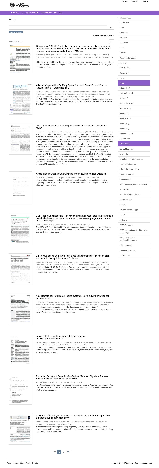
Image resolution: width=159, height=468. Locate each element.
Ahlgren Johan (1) (127, 93)
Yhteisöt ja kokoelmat (128, 58)
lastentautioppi (125, 179)
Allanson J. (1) (125, 108)
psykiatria (123, 220)
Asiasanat (123, 38)
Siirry (110, 27)
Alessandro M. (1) (126, 103)
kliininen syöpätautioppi (129, 210)
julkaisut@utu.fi (118, 463)
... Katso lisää (125, 139)
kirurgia (122, 205)
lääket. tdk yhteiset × (15, 32)
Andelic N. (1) (125, 124)
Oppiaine (123, 53)
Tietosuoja (129, 463)
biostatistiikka (125, 189)
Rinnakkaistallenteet (48, 13)
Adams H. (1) (125, 88)
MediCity (123, 215)
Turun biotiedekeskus (128, 164)
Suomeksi (125, 1)
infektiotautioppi (126, 200)
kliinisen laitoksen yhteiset (130, 169)
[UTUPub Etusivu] (19, 4)
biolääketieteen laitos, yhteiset (131, 159)
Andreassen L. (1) (127, 134)
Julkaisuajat (124, 22)
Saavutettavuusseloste (143, 463)
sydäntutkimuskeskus (128, 250)
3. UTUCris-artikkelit (30, 13)
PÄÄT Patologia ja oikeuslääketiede (133, 184)
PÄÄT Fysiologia (126, 225)
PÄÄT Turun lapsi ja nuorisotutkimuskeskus (128, 239)
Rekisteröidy (124, 73)
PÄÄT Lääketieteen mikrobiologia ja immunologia (133, 231)
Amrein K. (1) (125, 113)
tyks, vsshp (124, 154)
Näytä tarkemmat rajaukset (103, 36)
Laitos (122, 48)
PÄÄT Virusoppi (126, 245)
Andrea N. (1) (125, 129)
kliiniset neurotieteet (127, 174)
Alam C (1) (124, 98)
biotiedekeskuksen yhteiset (130, 195)
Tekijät (122, 27)
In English (135, 1)
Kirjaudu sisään (126, 68)
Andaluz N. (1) (125, 118)
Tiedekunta (124, 43)
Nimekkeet (124, 33)
